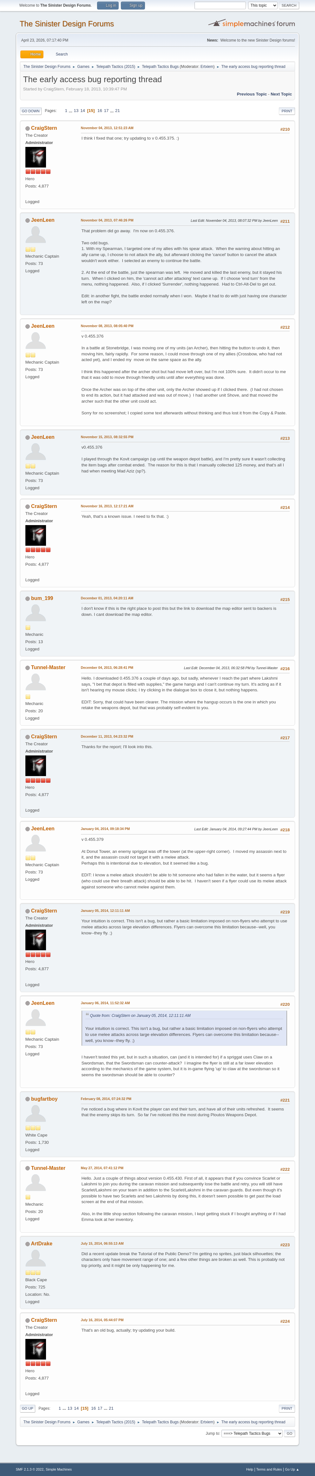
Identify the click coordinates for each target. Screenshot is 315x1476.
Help (249, 1469)
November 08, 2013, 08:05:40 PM (107, 326)
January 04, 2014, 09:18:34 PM (105, 829)
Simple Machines (59, 1469)
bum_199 (42, 598)
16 (99, 110)
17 (106, 110)
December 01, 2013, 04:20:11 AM (107, 598)
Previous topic (252, 94)
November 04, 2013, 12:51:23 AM (107, 128)
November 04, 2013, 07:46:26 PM (107, 220)
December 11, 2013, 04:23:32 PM (107, 736)
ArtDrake (42, 1243)
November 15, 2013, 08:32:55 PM (107, 437)
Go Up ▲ (292, 1469)
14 (82, 110)
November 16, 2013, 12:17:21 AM (107, 506)
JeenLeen (43, 220)
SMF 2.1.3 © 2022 (30, 1469)
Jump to (212, 1433)
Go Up (27, 1408)
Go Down (31, 111)
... (71, 110)
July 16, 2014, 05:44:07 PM (102, 1320)
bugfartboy (44, 1099)
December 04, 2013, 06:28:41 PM (107, 667)
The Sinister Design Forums (67, 23)
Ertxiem (206, 66)
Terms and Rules (269, 1469)
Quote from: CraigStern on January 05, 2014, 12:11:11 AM (140, 1015)
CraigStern (44, 128)
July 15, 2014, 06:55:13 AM (102, 1243)
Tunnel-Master (48, 667)
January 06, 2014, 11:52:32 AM (105, 1003)
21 (117, 110)
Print (287, 111)
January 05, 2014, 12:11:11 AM (105, 911)
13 (76, 110)
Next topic (281, 94)
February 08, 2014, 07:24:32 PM (106, 1099)
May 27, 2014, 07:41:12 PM (102, 1168)
